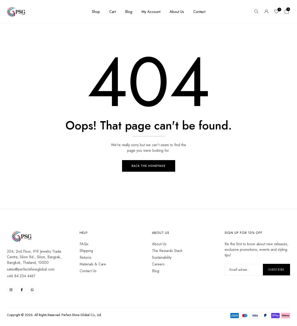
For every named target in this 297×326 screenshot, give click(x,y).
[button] (287, 12)
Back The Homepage (149, 166)
